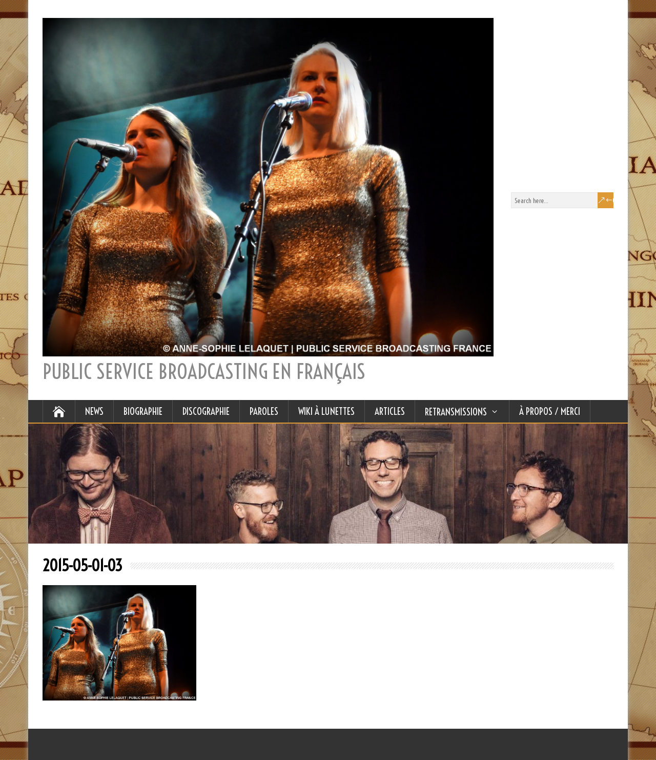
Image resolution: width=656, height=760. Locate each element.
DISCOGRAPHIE (206, 411)
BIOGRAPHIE (143, 411)
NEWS (94, 411)
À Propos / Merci (549, 411)
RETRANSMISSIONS (456, 412)
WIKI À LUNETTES (326, 411)
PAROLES (264, 411)
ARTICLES (390, 411)
